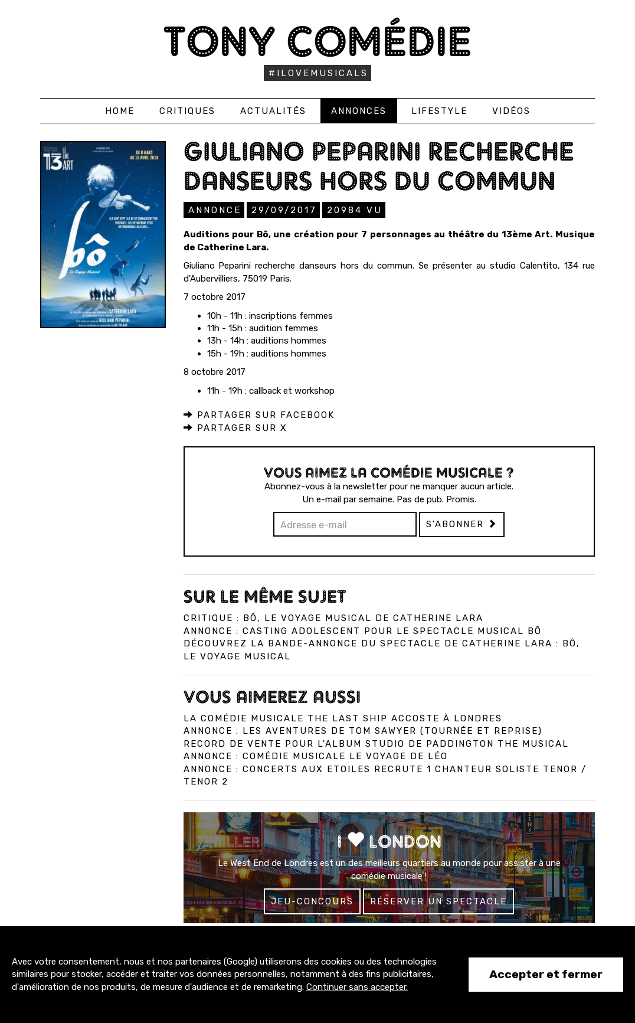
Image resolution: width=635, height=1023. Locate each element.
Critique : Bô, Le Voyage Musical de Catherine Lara (333, 617)
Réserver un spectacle (438, 900)
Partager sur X (235, 427)
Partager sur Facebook (259, 414)
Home (120, 111)
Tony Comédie (317, 41)
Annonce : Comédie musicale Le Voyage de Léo (316, 755)
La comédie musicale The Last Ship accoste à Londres (343, 717)
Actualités (273, 111)
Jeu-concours (312, 900)
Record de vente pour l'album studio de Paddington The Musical (376, 743)
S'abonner (461, 523)
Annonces (359, 111)
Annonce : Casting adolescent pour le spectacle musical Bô (363, 630)
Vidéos (511, 111)
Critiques (187, 111)
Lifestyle (439, 111)
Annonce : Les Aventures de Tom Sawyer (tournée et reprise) (363, 730)
